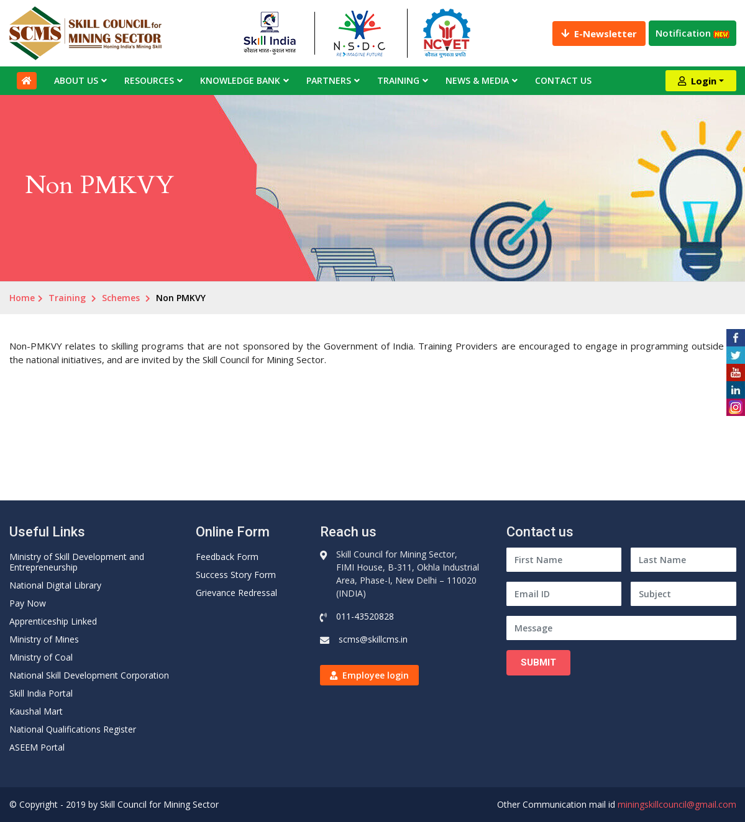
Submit (538, 662)
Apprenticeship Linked (53, 621)
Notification (692, 33)
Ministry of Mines (44, 639)
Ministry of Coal (41, 657)
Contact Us (563, 80)
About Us (76, 80)
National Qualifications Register (72, 729)
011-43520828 (365, 616)
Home (22, 298)
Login (697, 81)
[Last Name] (683, 560)
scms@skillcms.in (373, 639)
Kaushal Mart (36, 711)
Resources (149, 80)
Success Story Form (236, 574)
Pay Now (27, 603)
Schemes (121, 298)
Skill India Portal (41, 693)
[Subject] (683, 594)
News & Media (477, 80)
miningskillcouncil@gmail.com (677, 804)
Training (398, 80)
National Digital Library (55, 585)
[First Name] (563, 560)
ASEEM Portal (37, 747)
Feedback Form (227, 556)
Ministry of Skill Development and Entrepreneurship (76, 562)
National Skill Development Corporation (89, 675)
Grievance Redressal (236, 592)
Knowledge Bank (240, 80)
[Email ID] (563, 594)
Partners (328, 80)
